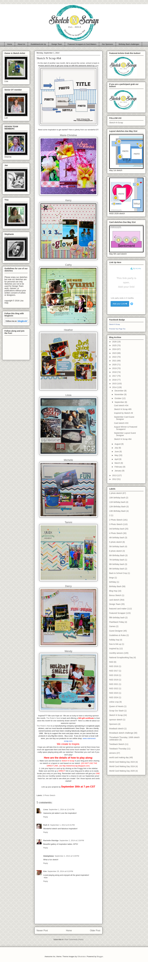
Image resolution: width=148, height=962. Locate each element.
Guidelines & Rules (117, 635)
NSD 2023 (113, 693)
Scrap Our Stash (116, 711)
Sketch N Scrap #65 (123, 409)
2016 (114, 380)
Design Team (57, 44)
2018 (114, 372)
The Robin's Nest (53, 718)
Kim (45, 871)
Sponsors (113, 724)
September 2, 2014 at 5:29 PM (67, 856)
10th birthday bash (117, 497)
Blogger (100, 956)
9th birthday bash (116, 569)
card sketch (114, 600)
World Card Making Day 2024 (122, 766)
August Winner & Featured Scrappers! (125, 428)
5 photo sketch (115, 542)
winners (112, 753)
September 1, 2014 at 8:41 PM (62, 825)
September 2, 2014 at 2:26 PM (71, 840)
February (118, 467)
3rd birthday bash (116, 529)
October (118, 398)
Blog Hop (113, 591)
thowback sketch (116, 728)
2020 (114, 364)
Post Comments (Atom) (74, 939)
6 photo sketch (115, 551)
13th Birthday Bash (117, 511)
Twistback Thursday (117, 749)
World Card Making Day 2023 (122, 762)
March (117, 463)
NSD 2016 (113, 666)
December (119, 391)
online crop (114, 702)
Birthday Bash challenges (129, 44)
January (118, 471)
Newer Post (42, 930)
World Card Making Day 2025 (122, 771)
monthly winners (116, 653)
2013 (114, 475)
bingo (111, 578)
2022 (114, 357)
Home (9, 44)
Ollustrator (81, 956)
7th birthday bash (116, 560)
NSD (111, 662)
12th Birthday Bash (117, 506)
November (119, 394)
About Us (21, 44)
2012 (114, 479)
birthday (112, 582)
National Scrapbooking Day (121, 657)
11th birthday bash (117, 502)
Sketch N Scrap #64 (123, 439)
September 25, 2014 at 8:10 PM (60, 871)
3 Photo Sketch (49, 795)
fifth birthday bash (117, 617)
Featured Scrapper (117, 613)
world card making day (119, 757)
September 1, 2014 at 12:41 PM (61, 809)
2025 (114, 345)
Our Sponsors (107, 44)
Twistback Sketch (116, 744)
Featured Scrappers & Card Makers (82, 44)
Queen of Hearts (116, 706)
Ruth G (46, 825)
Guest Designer (116, 631)
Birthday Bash (115, 586)
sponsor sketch (115, 719)
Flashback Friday (116, 622)
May (116, 455)
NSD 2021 (113, 684)
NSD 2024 (113, 697)
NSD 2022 (113, 688)
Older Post (95, 930)
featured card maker (118, 608)
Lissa (45, 809)
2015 (114, 383)
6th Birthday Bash (117, 555)
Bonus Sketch (115, 595)
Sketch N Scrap (114, 324)
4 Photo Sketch (115, 533)
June (116, 451)
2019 (114, 368)
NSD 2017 (113, 671)
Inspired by (114, 648)
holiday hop (114, 640)
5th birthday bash (116, 546)
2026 (114, 342)
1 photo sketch (115, 493)
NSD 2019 (113, 680)
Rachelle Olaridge (51, 840)
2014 (114, 387)
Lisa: (97, 66)
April (116, 459)
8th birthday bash (116, 564)
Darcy (68, 586)
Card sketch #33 (121, 423)
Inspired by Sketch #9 (123, 413)
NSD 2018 (113, 675)
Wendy (68, 651)
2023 (114, 353)
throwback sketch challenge (121, 733)
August (117, 444)
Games (112, 626)
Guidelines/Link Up (38, 44)
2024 (114, 349)
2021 (114, 361)
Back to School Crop (118, 573)
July (116, 448)
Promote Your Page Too (117, 329)
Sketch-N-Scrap (116, 122)
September (119, 402)
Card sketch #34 (121, 405)
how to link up (115, 644)
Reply (45, 817)
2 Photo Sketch (115, 520)
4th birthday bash (116, 537)
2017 (114, 376)
